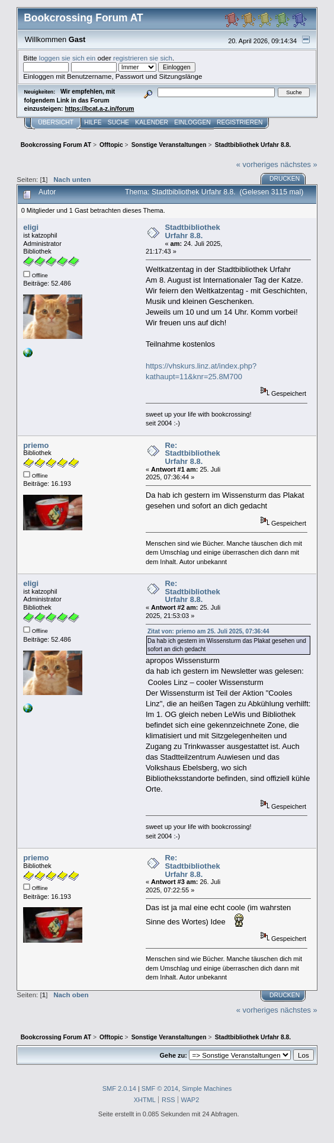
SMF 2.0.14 (119, 1088)
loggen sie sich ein (67, 58)
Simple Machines (207, 1088)
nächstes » (298, 164)
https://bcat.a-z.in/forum (99, 108)
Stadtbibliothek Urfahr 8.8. (192, 231)
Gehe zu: (173, 1055)
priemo (36, 445)
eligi (30, 227)
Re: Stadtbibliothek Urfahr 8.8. (192, 453)
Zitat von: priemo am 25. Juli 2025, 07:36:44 (208, 631)
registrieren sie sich (142, 58)
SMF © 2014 (160, 1088)
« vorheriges (257, 164)
